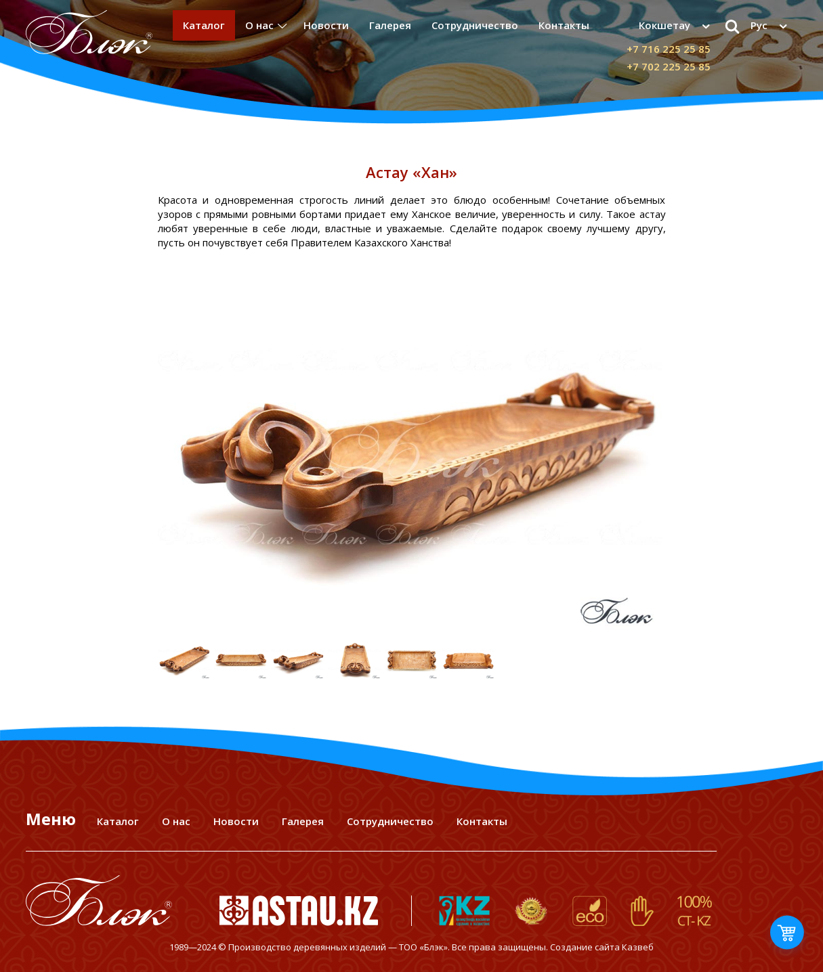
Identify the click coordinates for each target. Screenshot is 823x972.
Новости (326, 25)
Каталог (204, 25)
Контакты (564, 25)
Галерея (390, 25)
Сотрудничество (474, 25)
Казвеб (638, 947)
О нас (259, 25)
